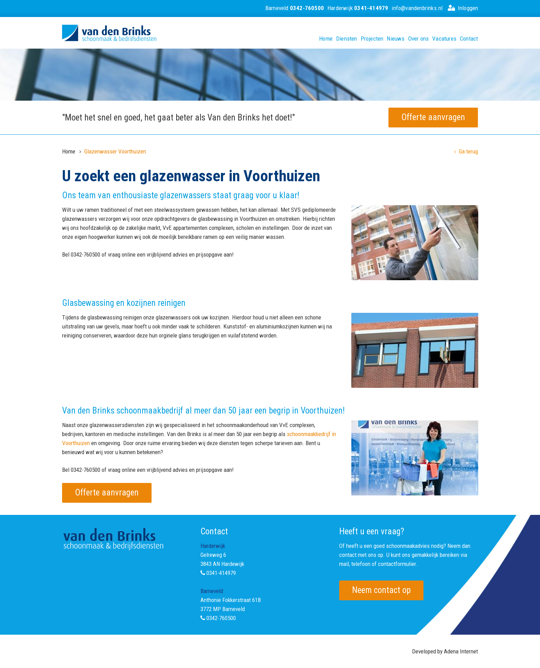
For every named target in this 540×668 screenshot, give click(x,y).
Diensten (346, 39)
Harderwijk (357, 8)
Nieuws (395, 39)
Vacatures (444, 39)
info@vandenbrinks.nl (417, 8)
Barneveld (294, 8)
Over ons (418, 39)
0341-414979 (221, 572)
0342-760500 (221, 618)
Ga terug (466, 151)
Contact (469, 39)
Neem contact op (381, 590)
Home (326, 39)
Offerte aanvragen (433, 117)
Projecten (372, 39)
